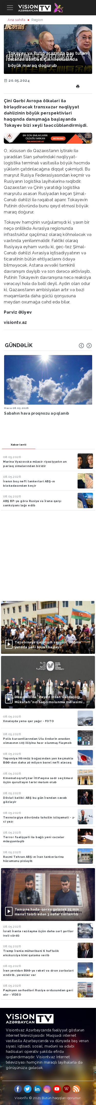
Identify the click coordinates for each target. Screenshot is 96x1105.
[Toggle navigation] (10, 8)
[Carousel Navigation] (85, 345)
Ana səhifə (16, 20)
